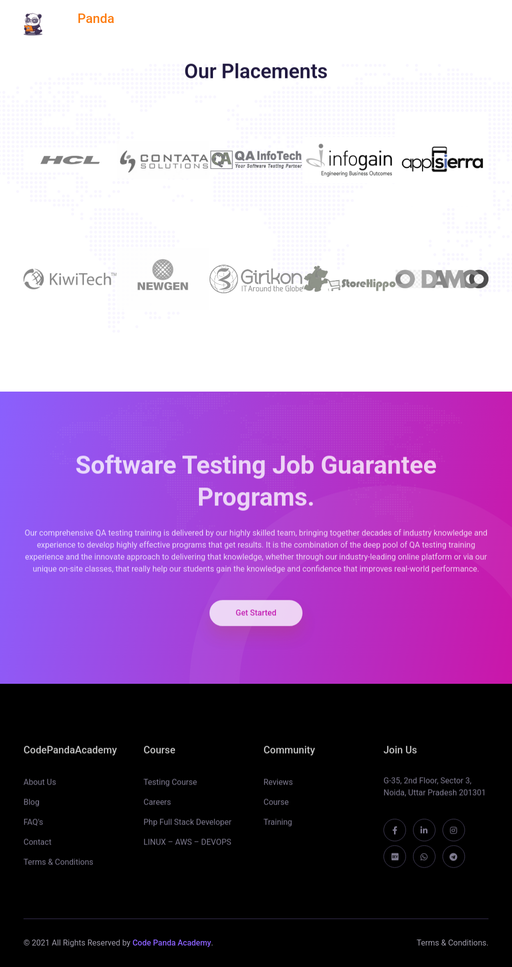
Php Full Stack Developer (188, 827)
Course (276, 807)
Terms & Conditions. (452, 943)
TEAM (364, 23)
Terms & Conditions (59, 867)
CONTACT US (466, 23)
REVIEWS (248, 23)
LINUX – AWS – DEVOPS (188, 847)
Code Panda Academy (171, 943)
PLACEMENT (309, 23)
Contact (38, 847)
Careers (157, 807)
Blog (32, 807)
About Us (40, 787)
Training (278, 827)
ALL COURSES (186, 23)
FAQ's (33, 827)
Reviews (278, 787)
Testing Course (170, 787)
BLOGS (408, 23)
